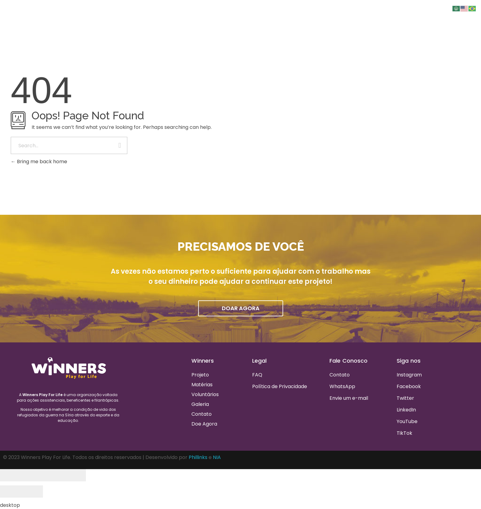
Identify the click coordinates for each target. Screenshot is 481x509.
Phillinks (198, 457)
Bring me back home (39, 161)
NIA (217, 457)
